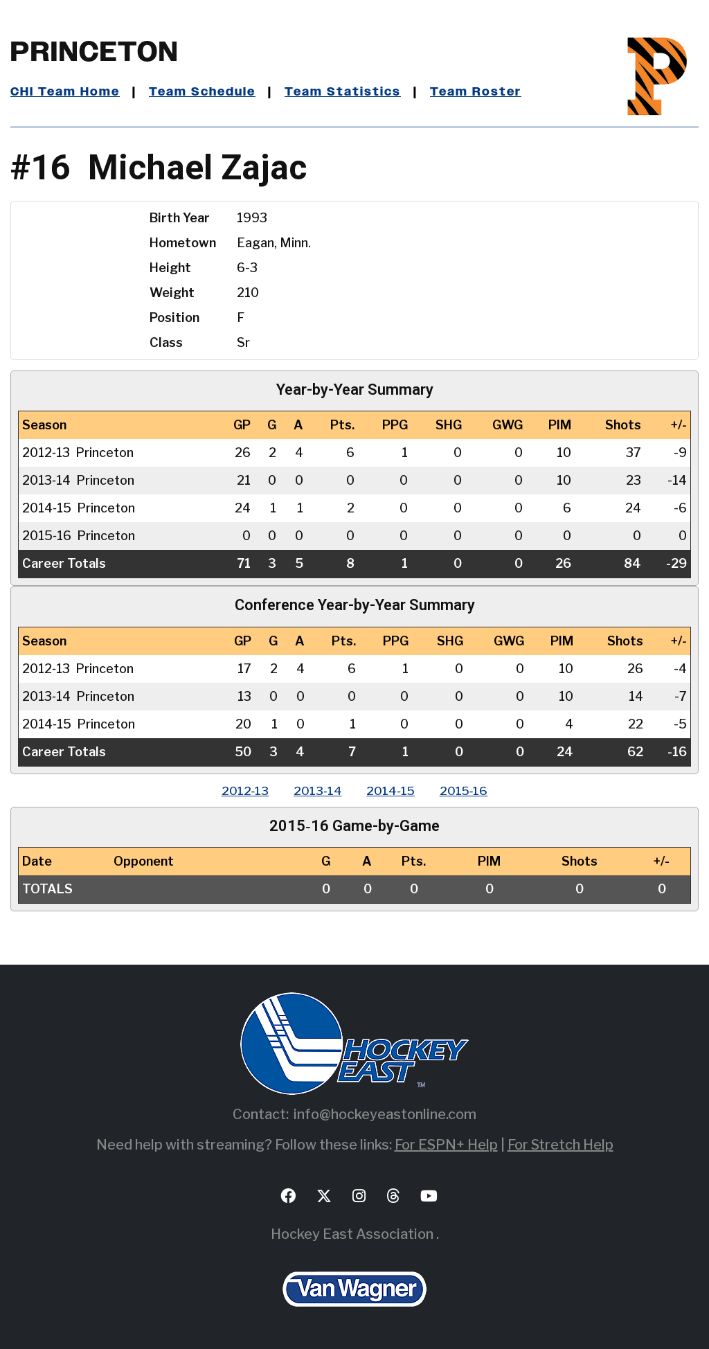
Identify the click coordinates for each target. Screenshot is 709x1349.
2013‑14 (315, 790)
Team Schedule (205, 92)
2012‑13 (240, 790)
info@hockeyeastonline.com (385, 1114)
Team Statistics (347, 92)
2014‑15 (392, 790)
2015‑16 (469, 790)
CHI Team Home (65, 92)
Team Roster (482, 92)
